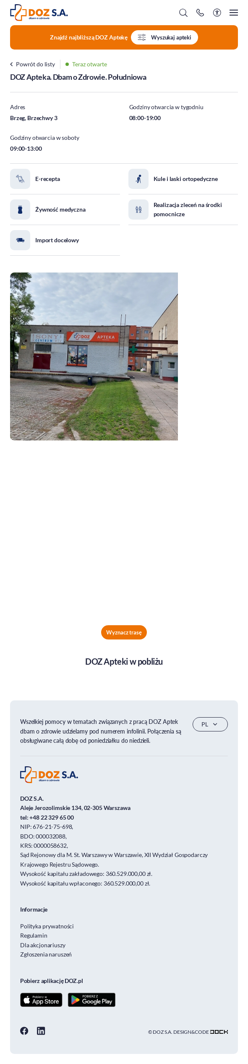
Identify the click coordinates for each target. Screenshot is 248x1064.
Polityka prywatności (47, 926)
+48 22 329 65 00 (51, 817)
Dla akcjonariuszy (42, 945)
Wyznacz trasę (123, 632)
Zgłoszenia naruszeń (46, 954)
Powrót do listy (32, 64)
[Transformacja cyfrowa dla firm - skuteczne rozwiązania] (219, 1032)
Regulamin (33, 935)
